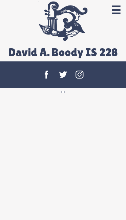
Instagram (79, 75)
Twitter (63, 75)
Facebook (46, 75)
